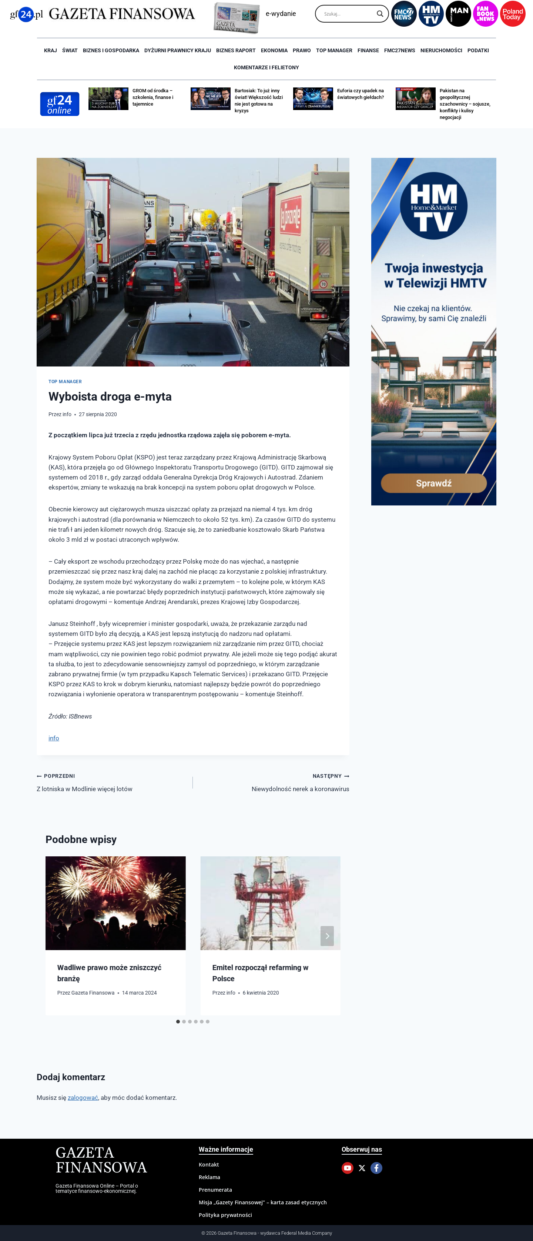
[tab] (178, 1021)
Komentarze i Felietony (266, 67)
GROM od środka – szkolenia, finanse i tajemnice (153, 97)
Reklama (209, 1177)
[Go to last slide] (59, 936)
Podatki (478, 50)
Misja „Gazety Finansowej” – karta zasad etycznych (263, 1202)
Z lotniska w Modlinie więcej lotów (112, 782)
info (67, 414)
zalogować (83, 1097)
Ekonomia (274, 50)
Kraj (50, 50)
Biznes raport (236, 50)
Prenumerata (215, 1189)
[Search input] (348, 14)
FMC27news (399, 50)
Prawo (302, 50)
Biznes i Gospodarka (111, 50)
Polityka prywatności (225, 1214)
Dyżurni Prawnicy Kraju (177, 50)
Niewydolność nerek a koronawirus (274, 782)
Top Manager (334, 50)
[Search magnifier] (380, 14)
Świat (70, 50)
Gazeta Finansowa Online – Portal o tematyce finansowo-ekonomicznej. (97, 1188)
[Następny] (327, 936)
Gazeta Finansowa (93, 993)
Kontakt (209, 1164)
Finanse (368, 50)
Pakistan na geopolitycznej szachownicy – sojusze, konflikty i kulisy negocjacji (465, 104)
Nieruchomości (441, 50)
